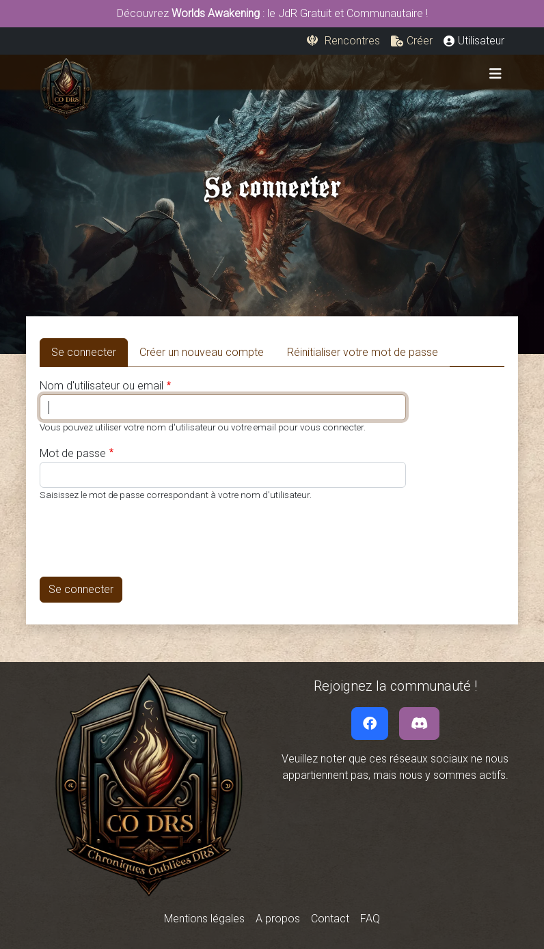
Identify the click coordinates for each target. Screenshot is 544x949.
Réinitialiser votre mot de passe (362, 352)
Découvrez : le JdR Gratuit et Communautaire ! (272, 13)
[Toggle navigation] (495, 73)
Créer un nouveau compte (201, 352)
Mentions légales (204, 918)
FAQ (370, 918)
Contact (330, 918)
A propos (278, 918)
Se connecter (89, 351)
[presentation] (143, 539)
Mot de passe (73, 453)
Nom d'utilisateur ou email (101, 385)
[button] (411, 41)
